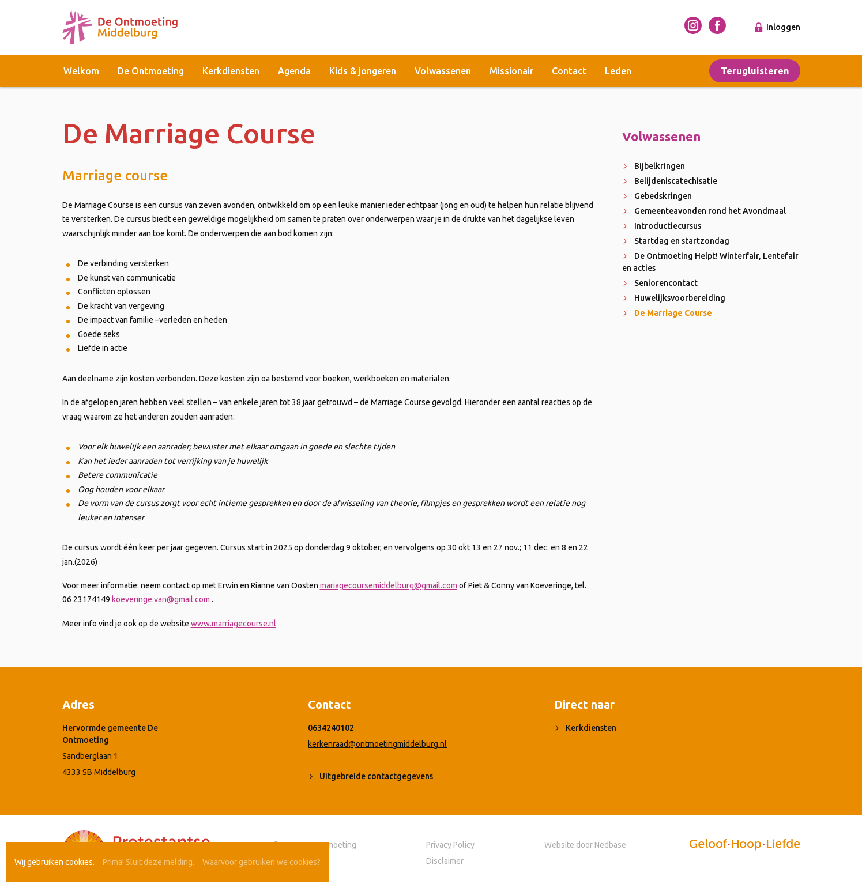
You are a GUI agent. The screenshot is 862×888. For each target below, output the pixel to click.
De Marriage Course (673, 313)
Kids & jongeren (362, 71)
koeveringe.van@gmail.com (161, 599)
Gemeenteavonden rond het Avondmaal (710, 211)
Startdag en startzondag (681, 240)
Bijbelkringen (659, 166)
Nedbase (610, 844)
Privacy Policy (450, 844)
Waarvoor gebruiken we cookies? (261, 862)
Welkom (81, 71)
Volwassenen (443, 71)
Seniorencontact (666, 283)
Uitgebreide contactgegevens (376, 776)
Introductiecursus (667, 225)
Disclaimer (445, 861)
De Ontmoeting (151, 71)
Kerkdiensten (230, 71)
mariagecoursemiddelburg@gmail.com (388, 585)
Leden (618, 71)
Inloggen (783, 27)
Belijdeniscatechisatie (675, 181)
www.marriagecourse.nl (233, 623)
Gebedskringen (663, 196)
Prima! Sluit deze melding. (148, 862)
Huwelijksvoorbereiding (679, 298)
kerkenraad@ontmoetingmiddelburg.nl (377, 744)
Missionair (511, 71)
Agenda (294, 71)
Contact (569, 71)
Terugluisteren (755, 71)
